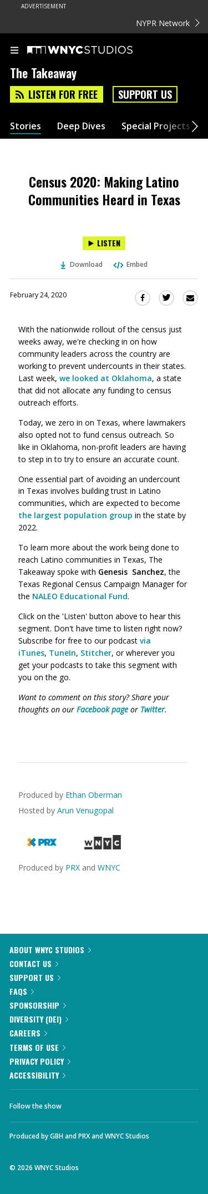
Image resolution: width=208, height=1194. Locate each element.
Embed (130, 264)
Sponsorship (37, 1005)
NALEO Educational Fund (80, 596)
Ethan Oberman (93, 795)
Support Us (145, 94)
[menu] (14, 51)
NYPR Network (168, 23)
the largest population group (75, 515)
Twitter (152, 709)
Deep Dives (81, 126)
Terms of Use (37, 1047)
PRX (72, 867)
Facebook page (102, 709)
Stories (25, 126)
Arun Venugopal (85, 810)
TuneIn (62, 652)
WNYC (109, 867)
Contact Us (33, 963)
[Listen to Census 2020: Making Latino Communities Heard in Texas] (104, 243)
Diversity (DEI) (38, 1019)
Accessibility (37, 1075)
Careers (28, 1033)
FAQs (21, 991)
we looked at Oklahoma (105, 378)
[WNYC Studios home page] (93, 50)
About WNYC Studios (50, 949)
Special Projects (155, 126)
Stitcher (95, 652)
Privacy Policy (39, 1061)
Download (81, 264)
